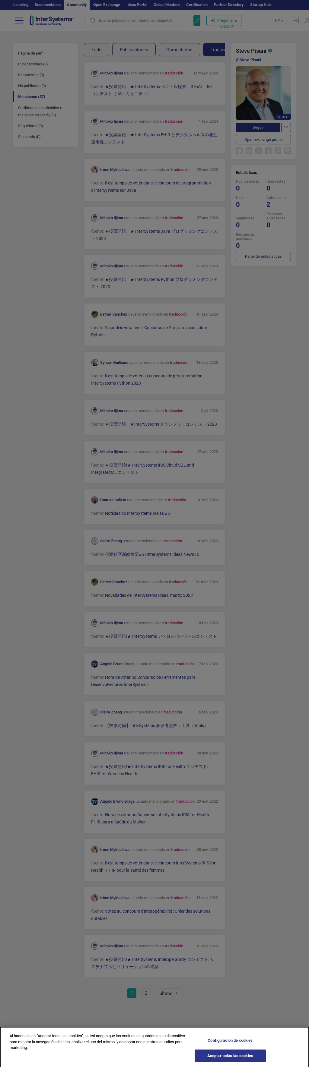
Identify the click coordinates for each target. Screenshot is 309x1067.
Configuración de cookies (230, 1049)
